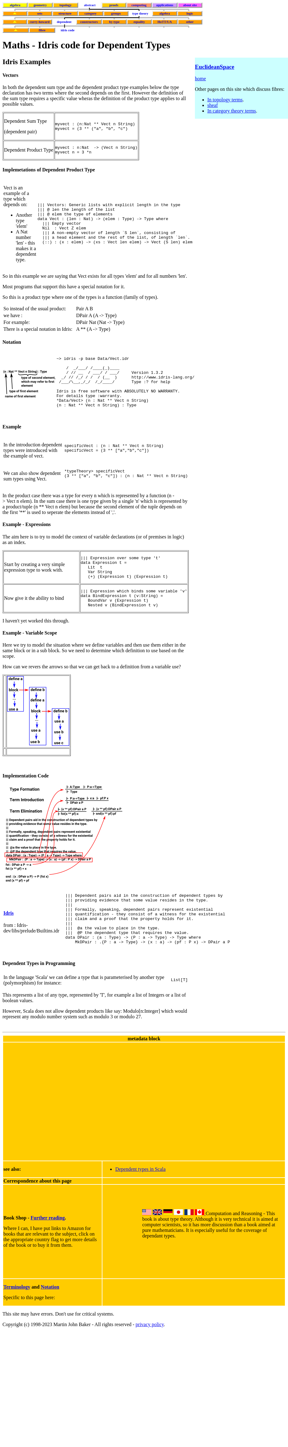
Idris (8, 942)
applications (164, 5)
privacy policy (150, 1360)
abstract (89, 5)
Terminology (16, 1323)
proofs (113, 5)
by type (114, 22)
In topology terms (225, 99)
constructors (89, 22)
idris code (67, 30)
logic (190, 13)
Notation (50, 1323)
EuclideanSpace (214, 67)
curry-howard (40, 22)
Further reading (48, 1254)
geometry (40, 5)
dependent (64, 22)
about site (190, 5)
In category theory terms (231, 110)
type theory (140, 13)
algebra (15, 5)
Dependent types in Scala (140, 1205)
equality (139, 22)
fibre (42, 30)
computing (139, 5)
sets (40, 13)
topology (65, 5)
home (200, 78)
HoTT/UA (165, 22)
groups (116, 13)
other (190, 22)
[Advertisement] (58, 1137)
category (90, 13)
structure (64, 13)
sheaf (212, 105)
